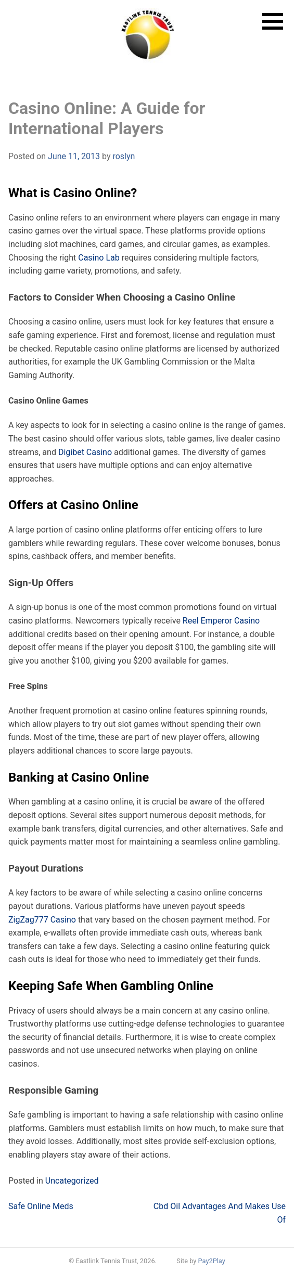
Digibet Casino (85, 452)
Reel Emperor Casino (221, 621)
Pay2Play (211, 1261)
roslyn (123, 156)
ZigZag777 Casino (42, 920)
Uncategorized (72, 1181)
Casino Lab (99, 258)
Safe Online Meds (40, 1206)
